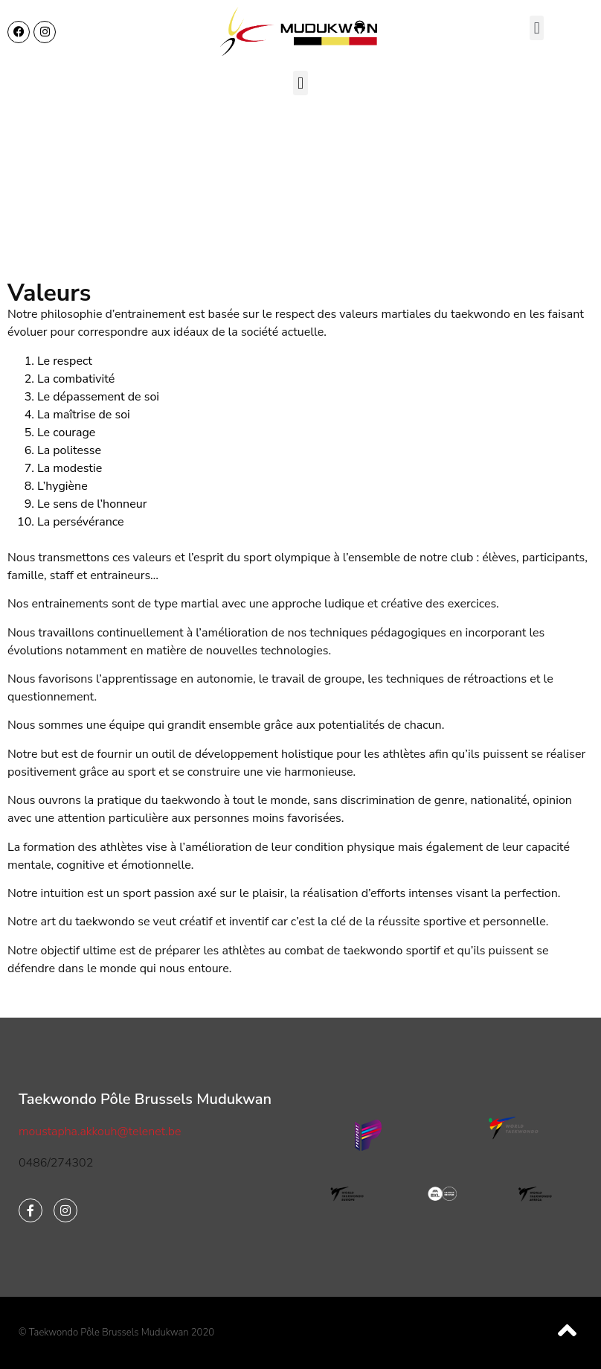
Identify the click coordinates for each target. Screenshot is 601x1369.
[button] (537, 28)
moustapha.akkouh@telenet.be (100, 1131)
